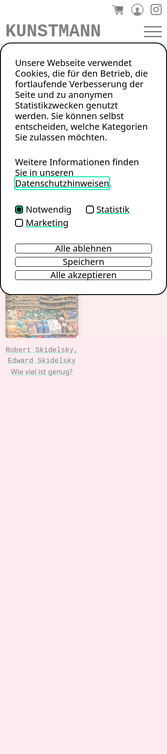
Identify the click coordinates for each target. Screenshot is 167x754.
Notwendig (43, 209)
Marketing (42, 223)
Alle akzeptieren (83, 275)
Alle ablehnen (83, 248)
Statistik (107, 209)
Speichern (84, 262)
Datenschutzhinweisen (62, 183)
